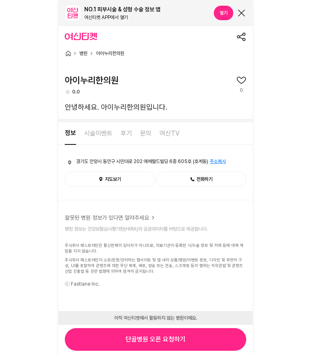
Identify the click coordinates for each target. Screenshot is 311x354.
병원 (83, 53)
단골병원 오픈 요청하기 (155, 339)
